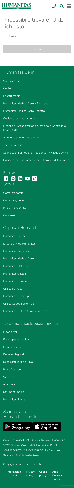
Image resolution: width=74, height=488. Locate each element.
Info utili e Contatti (14, 207)
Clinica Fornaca (12, 288)
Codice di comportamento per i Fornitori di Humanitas (37, 160)
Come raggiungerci (15, 200)
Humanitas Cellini (14, 236)
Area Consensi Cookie (57, 475)
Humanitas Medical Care (18, 258)
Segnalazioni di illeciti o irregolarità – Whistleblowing (35, 152)
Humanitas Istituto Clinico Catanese (25, 311)
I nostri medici (12, 96)
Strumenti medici (14, 392)
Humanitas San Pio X (16, 251)
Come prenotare (13, 193)
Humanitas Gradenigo (16, 296)
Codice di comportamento (19, 118)
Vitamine (8, 377)
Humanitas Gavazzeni (16, 281)
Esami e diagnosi (13, 354)
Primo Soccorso (13, 369)
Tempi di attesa (12, 145)
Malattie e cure (12, 347)
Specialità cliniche (14, 81)
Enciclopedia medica (16, 339)
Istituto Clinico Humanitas (19, 243)
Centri (7, 88)
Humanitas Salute (14, 399)
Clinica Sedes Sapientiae (18, 303)
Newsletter (10, 332)
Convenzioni (11, 215)
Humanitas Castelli (14, 273)
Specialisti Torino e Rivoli (18, 362)
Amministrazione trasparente (21, 137)
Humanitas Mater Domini (18, 266)
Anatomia (9, 384)
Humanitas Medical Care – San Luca (25, 103)
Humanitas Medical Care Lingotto (24, 111)
